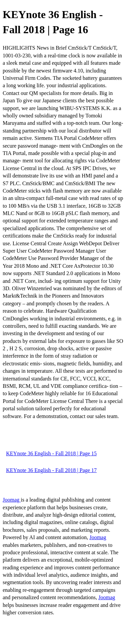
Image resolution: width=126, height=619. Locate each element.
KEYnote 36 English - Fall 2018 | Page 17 (51, 470)
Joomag (12, 500)
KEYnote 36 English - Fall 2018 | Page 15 (51, 453)
